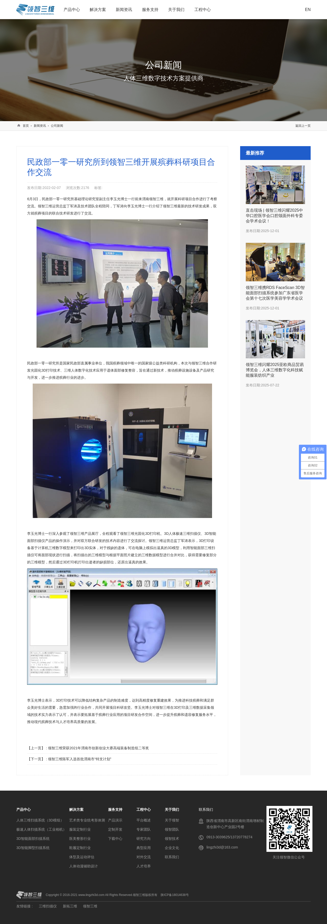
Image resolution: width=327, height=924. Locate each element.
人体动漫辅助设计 (83, 866)
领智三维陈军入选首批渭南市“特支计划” (79, 759)
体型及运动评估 (81, 857)
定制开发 (115, 829)
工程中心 (202, 9)
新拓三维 (70, 906)
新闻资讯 (124, 9)
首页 (26, 126)
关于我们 (176, 9)
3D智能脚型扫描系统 (33, 848)
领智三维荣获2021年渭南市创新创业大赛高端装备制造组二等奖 (98, 748)
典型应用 (143, 848)
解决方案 (98, 9)
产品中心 (72, 9)
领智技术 (172, 839)
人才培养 (143, 866)
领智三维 (90, 906)
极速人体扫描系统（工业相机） (41, 829)
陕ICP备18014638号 (175, 895)
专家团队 (143, 829)
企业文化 (172, 848)
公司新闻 (57, 126)
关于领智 (172, 820)
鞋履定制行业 (80, 848)
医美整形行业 (80, 839)
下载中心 (115, 839)
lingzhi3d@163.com (222, 847)
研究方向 (143, 839)
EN (308, 9)
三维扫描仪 (48, 906)
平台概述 (143, 820)
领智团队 (172, 829)
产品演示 (115, 820)
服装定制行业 (80, 829)
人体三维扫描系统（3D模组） (40, 820)
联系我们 (172, 857)
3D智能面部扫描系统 (33, 839)
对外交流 (143, 857)
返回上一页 (303, 126)
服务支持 (150, 9)
